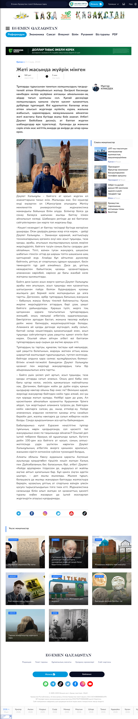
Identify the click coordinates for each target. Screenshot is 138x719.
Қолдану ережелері (84, 662)
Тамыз (103, 710)
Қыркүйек (115, 710)
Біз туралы (103, 34)
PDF (115, 34)
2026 (6, 710)
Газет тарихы (41, 662)
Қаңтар (18, 710)
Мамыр (66, 710)
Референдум (16, 34)
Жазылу (96, 4)
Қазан (127, 710)
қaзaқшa (113, 4)
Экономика (36, 34)
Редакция (26, 662)
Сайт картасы (104, 662)
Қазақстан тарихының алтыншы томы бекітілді (116, 208)
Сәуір (54, 710)
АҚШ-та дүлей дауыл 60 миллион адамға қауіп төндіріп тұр (118, 189)
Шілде (91, 710)
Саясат (50, 34)
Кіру (133, 4)
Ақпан (30, 710)
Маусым (79, 710)
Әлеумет (63, 34)
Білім (75, 34)
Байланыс (87, 674)
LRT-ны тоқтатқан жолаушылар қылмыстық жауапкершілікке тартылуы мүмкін (117, 154)
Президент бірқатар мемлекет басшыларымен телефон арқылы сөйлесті (118, 172)
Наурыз (42, 710)
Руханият (87, 34)
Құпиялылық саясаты (61, 662)
